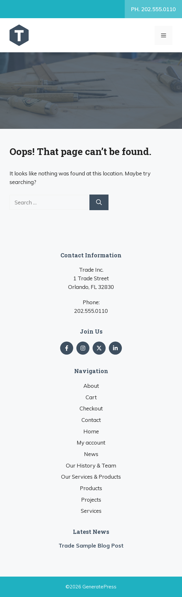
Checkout (91, 408)
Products (91, 488)
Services (91, 510)
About (91, 385)
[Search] (98, 202)
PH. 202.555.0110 (153, 9)
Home (91, 431)
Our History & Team (91, 465)
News (91, 454)
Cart (91, 397)
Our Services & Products (91, 476)
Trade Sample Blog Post (91, 545)
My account (91, 442)
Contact (91, 419)
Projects (91, 499)
